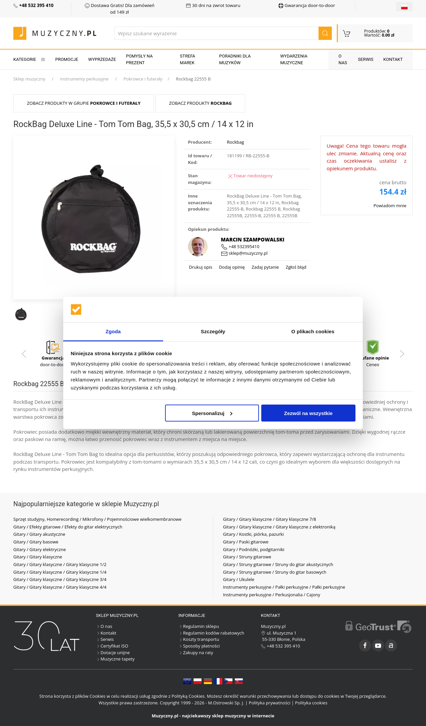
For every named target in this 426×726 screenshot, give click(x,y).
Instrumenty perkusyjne (84, 79)
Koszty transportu (198, 639)
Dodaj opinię (231, 267)
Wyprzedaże (102, 59)
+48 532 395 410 (280, 646)
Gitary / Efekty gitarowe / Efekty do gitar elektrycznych (67, 527)
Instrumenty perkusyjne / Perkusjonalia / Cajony (271, 595)
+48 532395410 (240, 246)
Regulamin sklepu (198, 626)
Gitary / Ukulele (238, 579)
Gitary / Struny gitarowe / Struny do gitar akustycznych (278, 564)
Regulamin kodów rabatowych (211, 633)
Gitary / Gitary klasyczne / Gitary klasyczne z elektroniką (279, 527)
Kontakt (393, 59)
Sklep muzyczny (29, 79)
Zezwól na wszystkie (308, 413)
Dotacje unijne (113, 652)
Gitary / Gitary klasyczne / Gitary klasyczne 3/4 (59, 579)
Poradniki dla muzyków (235, 59)
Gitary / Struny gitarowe (247, 557)
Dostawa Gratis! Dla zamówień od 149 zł (120, 8)
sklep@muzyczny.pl (244, 253)
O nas (342, 59)
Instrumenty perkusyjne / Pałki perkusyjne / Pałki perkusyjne (284, 587)
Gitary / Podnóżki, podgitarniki (253, 549)
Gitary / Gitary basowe (35, 542)
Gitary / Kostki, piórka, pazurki (253, 534)
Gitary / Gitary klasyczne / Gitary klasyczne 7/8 (269, 519)
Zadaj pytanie (264, 267)
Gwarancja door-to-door (306, 5)
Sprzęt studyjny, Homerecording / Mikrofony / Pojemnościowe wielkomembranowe (97, 519)
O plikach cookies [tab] (312, 331)
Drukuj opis (200, 267)
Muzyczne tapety (115, 659)
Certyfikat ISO (112, 646)
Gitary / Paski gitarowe (246, 542)
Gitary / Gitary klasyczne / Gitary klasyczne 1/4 (59, 572)
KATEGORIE (29, 59)
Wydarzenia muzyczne (294, 59)
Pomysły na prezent (139, 59)
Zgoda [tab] (113, 331)
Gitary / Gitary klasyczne (37, 557)
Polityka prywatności (270, 703)
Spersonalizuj (212, 413)
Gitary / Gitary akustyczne (39, 534)
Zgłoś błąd (296, 267)
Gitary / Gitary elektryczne (39, 549)
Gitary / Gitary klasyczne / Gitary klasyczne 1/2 (59, 564)
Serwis (365, 59)
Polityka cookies (311, 703)
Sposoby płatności (199, 646)
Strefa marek (187, 59)
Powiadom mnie (389, 206)
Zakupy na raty (195, 652)
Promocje (66, 59)
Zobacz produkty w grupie (83, 103)
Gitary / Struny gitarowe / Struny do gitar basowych (274, 572)
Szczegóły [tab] (213, 331)
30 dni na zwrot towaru (213, 5)
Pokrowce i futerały (142, 79)
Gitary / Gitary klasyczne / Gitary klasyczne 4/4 (59, 587)
